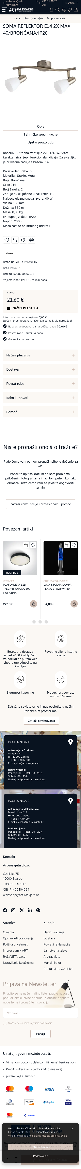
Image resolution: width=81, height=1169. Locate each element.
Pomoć (11, 412)
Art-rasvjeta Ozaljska (58, 969)
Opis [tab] (40, 126)
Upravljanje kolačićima (18, 963)
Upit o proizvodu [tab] (41, 142)
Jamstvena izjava (55, 950)
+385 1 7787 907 (20, 818)
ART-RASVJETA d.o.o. (56, 580)
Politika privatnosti (15, 944)
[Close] (40, 1147)
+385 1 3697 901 (20, 760)
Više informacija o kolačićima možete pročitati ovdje (37, 1135)
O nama (8, 932)
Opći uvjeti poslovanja (18, 938)
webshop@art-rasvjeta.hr (21, 895)
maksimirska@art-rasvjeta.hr (27, 822)
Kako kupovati (17, 397)
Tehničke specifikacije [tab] (40, 134)
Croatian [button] (70, 2)
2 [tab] (40, 622)
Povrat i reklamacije (57, 944)
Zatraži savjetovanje (41, 720)
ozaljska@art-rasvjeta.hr (25, 763)
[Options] (40, 1156)
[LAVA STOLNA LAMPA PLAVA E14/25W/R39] (74, 603)
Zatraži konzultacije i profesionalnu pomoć (40, 504)
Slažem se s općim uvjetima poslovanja (30, 1023)
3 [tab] (46, 622)
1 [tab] (34, 622)
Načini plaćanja (18, 355)
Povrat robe (15, 383)
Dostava (12, 369)
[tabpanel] (20, 579)
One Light (8, 580)
